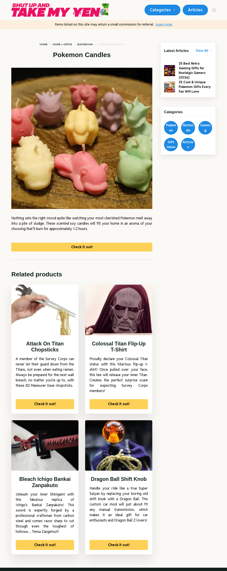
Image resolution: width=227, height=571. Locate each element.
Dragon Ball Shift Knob (119, 482)
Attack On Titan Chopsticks (45, 350)
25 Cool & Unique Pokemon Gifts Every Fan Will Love (195, 91)
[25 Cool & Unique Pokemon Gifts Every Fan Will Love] (169, 91)
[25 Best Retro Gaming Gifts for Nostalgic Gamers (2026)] (169, 72)
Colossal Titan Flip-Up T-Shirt (118, 350)
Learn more (163, 24)
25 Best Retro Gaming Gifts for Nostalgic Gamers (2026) (194, 71)
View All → (204, 51)
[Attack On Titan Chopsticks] (44, 313)
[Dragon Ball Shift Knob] (118, 449)
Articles (195, 9)
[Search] (214, 10)
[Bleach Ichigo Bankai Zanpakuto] (44, 449)
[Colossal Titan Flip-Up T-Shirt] (118, 313)
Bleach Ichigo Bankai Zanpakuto (44, 486)
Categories (163, 10)
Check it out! (82, 248)
